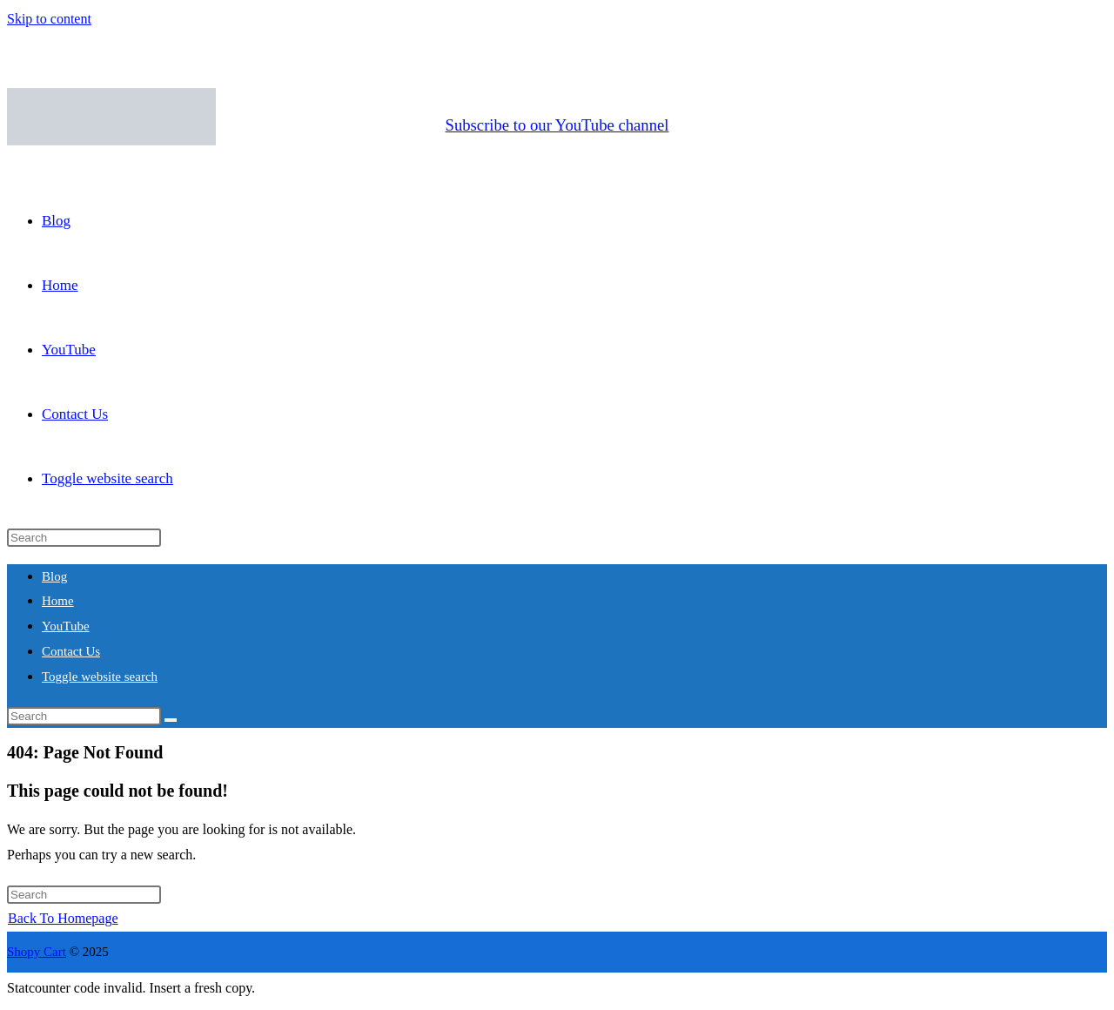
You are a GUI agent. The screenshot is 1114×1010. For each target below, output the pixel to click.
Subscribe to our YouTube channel (557, 125)
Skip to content (49, 18)
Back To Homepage (63, 918)
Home (58, 601)
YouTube (66, 626)
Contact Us (71, 651)
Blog (54, 576)
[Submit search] (170, 720)
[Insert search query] (84, 538)
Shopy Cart (36, 952)
